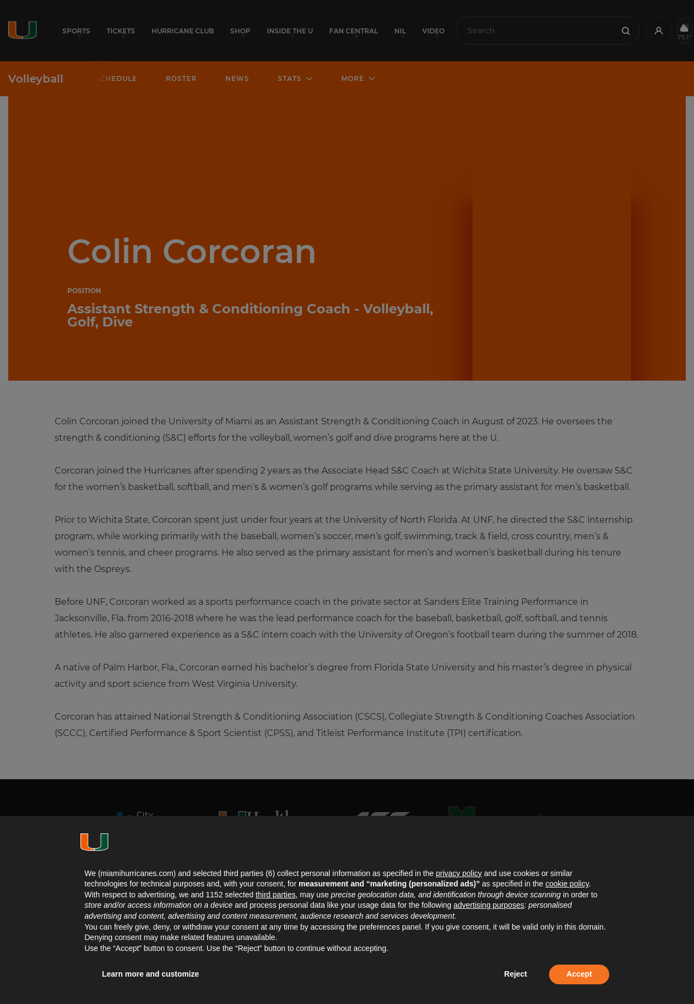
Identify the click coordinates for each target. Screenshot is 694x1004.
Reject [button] (515, 974)
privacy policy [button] (459, 873)
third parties (275, 894)
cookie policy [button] (566, 883)
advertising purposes (488, 905)
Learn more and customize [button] (150, 974)
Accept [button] (579, 974)
